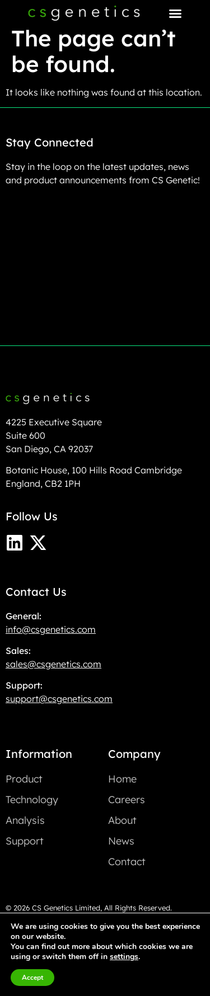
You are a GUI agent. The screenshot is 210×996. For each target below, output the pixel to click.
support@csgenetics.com (59, 698)
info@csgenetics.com (51, 629)
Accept (32, 977)
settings (124, 957)
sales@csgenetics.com (53, 664)
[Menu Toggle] (175, 13)
